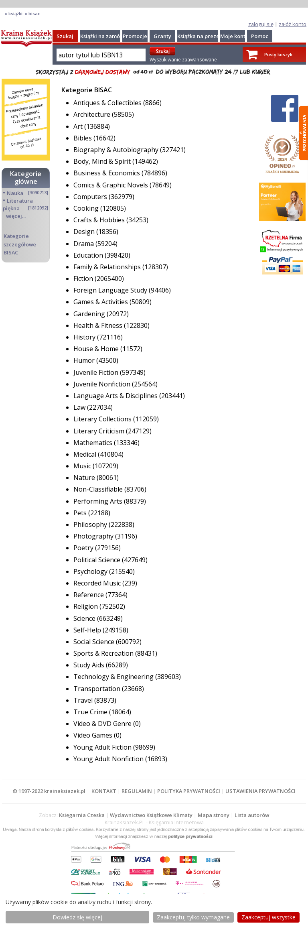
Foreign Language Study (111, 290)
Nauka (15, 193)
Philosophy (91, 524)
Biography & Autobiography (116, 149)
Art (78, 126)
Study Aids (89, 665)
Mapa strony (213, 815)
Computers (91, 196)
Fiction (84, 278)
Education (89, 255)
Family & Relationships (107, 266)
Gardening (90, 313)
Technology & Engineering (114, 676)
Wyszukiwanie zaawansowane (183, 59)
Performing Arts (98, 501)
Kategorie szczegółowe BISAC (20, 244)
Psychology (91, 571)
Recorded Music (97, 583)
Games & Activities (101, 301)
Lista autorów (252, 815)
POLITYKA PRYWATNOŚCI (188, 791)
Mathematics (93, 442)
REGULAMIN (137, 791)
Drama (84, 243)
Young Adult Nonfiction (109, 758)
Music (83, 465)
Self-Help (88, 630)
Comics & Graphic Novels (111, 185)
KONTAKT (103, 791)
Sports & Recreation (104, 653)
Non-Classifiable (98, 489)
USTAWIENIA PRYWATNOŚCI (260, 791)
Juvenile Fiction (96, 372)
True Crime (91, 711)
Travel (83, 700)
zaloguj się (261, 24)
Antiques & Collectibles (108, 102)
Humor (84, 360)
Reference (89, 594)
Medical (85, 454)
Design (84, 231)
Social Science (94, 641)
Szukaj (65, 36)
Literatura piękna (18, 204)
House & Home (96, 348)
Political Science (97, 559)
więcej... (16, 216)
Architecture (92, 114)
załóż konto (292, 24)
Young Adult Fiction (103, 747)
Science (85, 618)
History (85, 337)
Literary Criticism (99, 431)
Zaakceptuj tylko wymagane (193, 917)
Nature (85, 477)
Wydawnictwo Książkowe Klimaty (151, 815)
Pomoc (259, 36)
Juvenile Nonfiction (102, 384)
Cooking (86, 208)
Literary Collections (103, 419)
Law (80, 407)
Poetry (84, 547)
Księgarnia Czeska (82, 815)
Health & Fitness (98, 325)
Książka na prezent (201, 36)
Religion (86, 606)
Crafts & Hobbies (99, 219)
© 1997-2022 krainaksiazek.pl (48, 791)
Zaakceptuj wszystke (268, 917)
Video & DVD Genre (103, 723)
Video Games (93, 735)
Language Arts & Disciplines (116, 395)
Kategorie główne (25, 177)
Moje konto (234, 36)
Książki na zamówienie (108, 36)
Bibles (83, 138)
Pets (80, 512)
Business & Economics (107, 173)
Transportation (97, 688)
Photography (94, 536)
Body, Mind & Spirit (102, 161)
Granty (162, 36)
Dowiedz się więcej (77, 917)
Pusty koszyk (278, 54)
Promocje (135, 36)
